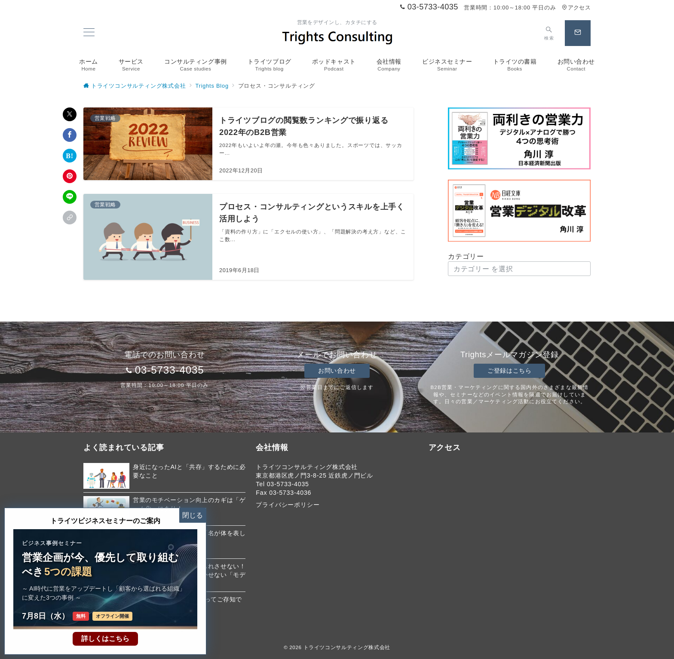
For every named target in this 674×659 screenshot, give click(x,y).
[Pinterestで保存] (70, 176)
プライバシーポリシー (287, 504)
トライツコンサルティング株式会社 (346, 647)
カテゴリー (466, 256)
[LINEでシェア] (70, 197)
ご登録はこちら (509, 370)
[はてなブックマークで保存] (70, 155)
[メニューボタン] (89, 33)
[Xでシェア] (70, 114)
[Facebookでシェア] (70, 135)
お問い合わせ (336, 370)
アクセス (576, 7)
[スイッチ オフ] (549, 33)
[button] (70, 217)
